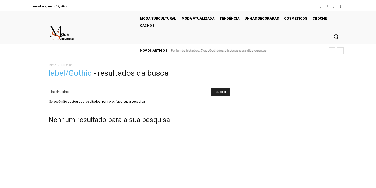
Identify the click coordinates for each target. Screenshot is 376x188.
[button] (336, 36)
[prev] (332, 50)
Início (52, 65)
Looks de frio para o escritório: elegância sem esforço (212, 50)
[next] (340, 50)
